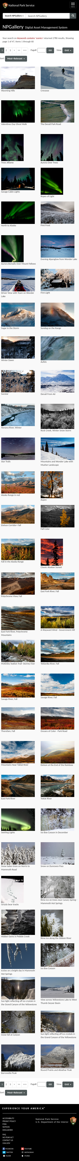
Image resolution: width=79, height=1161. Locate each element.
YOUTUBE (26, 1149)
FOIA (4, 1124)
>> (19, 50)
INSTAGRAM (27, 1152)
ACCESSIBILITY (8, 1118)
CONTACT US (8, 1140)
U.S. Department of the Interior (52, 1122)
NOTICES (6, 1127)
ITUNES (25, 1156)
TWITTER (8, 1152)
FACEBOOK (8, 1149)
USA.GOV (6, 1143)
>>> (25, 50)
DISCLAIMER (8, 1130)
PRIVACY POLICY (9, 1121)
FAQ (4, 1134)
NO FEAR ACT (8, 1137)
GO (50, 50)
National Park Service (47, 1119)
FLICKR (7, 1156)
